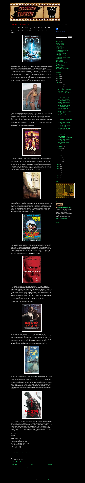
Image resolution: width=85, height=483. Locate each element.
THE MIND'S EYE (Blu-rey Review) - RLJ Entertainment (65, 137)
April (60, 155)
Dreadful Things (59, 51)
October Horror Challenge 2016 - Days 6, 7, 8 (65, 123)
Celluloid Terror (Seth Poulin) (64, 207)
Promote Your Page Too (60, 31)
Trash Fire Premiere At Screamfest (63, 109)
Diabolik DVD (59, 48)
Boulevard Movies (60, 44)
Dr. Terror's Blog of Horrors (62, 50)
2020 (58, 74)
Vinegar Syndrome (60, 67)
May (60, 154)
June (60, 152)
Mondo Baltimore (59, 61)
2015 (58, 164)
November (61, 86)
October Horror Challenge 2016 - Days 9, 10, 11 (65, 115)
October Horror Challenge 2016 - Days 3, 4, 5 (65, 133)
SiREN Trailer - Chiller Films (64, 89)
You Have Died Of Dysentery (62, 68)
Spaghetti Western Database (62, 63)
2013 (58, 168)
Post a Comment (17, 461)
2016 (58, 82)
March (60, 157)
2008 (58, 178)
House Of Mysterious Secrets (62, 56)
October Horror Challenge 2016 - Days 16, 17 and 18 (65, 96)
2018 (58, 78)
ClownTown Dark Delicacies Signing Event (64, 126)
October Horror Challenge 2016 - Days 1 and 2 (65, 140)
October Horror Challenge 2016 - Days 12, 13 (65, 112)
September (61, 146)
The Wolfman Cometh (60, 65)
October (60, 88)
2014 (58, 166)
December (61, 84)
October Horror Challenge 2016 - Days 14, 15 (65, 103)
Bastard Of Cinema (60, 43)
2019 (58, 76)
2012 (58, 170)
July (60, 150)
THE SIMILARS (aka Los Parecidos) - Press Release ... (65, 119)
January (60, 161)
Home (32, 464)
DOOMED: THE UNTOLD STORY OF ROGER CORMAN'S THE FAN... (64, 130)
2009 (58, 176)
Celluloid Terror (59, 26)
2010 (58, 174)
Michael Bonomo (59, 60)
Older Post (49, 464)
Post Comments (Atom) (22, 467)
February (61, 159)
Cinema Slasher (59, 46)
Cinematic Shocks (60, 47)
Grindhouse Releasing (61, 53)
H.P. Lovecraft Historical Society (63, 57)
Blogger (48, 479)
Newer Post (14, 464)
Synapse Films (59, 64)
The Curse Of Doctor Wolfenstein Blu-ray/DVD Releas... (64, 93)
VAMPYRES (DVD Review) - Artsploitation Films (64, 106)
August (60, 148)
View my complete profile (61, 218)
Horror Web (58, 54)
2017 (58, 80)
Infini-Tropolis (59, 58)
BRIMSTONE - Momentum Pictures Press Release (64, 100)
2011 (58, 172)
